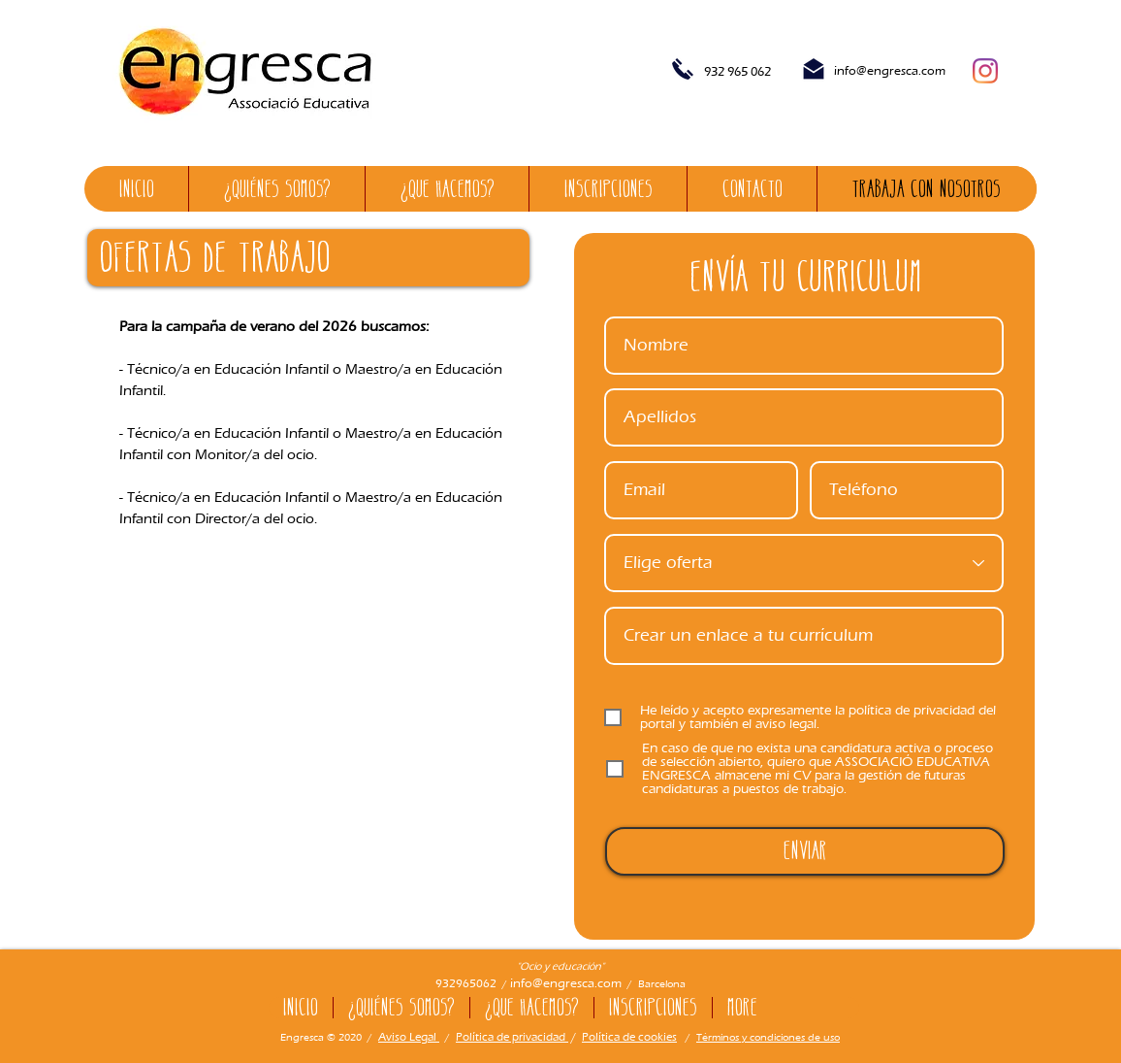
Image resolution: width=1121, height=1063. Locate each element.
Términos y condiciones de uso (768, 1037)
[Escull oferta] (804, 563)
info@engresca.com (889, 70)
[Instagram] (985, 70)
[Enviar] (805, 851)
